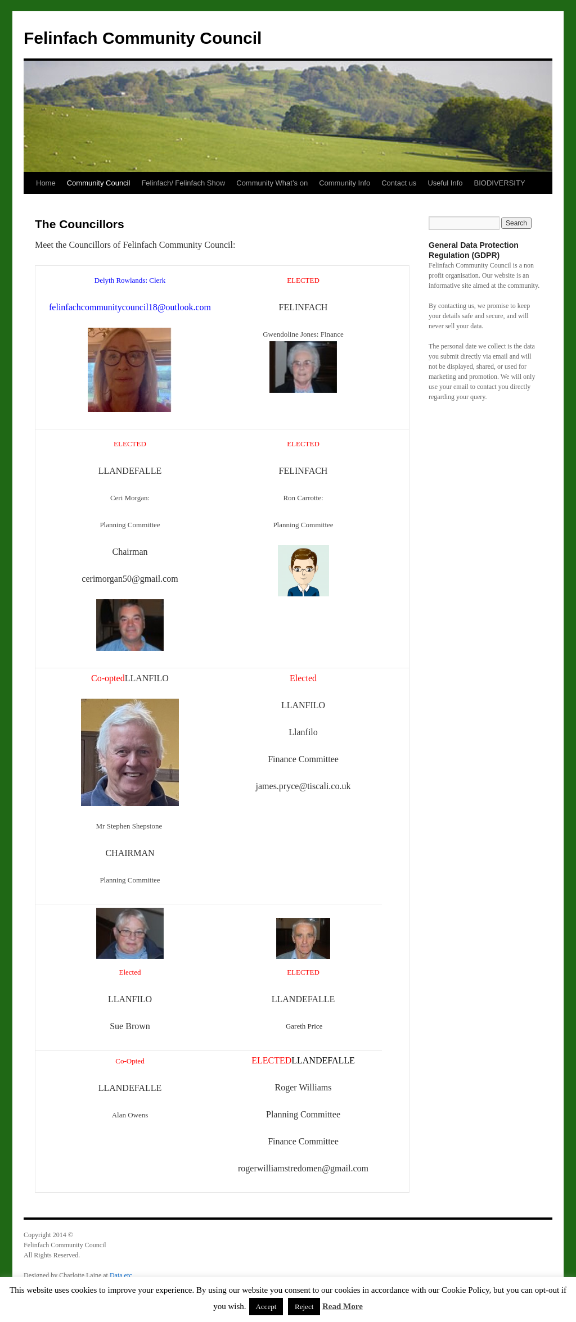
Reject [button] (304, 1306)
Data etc (121, 1275)
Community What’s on (272, 183)
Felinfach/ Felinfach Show (183, 183)
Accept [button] (266, 1306)
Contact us (398, 183)
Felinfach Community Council (143, 38)
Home (46, 183)
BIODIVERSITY (499, 183)
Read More (342, 1306)
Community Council (98, 183)
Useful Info (445, 183)
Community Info (344, 183)
